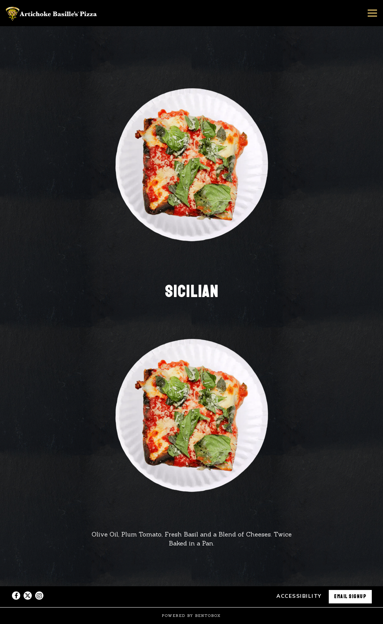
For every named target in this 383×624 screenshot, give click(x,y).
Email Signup (350, 596)
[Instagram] (39, 595)
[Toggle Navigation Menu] (372, 13)
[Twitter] (28, 595)
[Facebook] (16, 595)
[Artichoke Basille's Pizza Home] (52, 13)
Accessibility (299, 596)
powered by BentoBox (191, 615)
